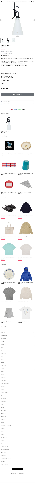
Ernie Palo (2, 389)
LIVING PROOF (3, 401)
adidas (2, 347)
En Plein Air (3, 386)
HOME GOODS (3, 338)
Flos (1, 395)
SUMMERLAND (3, 455)
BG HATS (2, 359)
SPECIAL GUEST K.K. (4, 446)
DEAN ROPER (3, 377)
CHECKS (2, 368)
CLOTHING (3, 332)
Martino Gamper (3, 410)
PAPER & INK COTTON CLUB (6, 425)
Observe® (2, 422)
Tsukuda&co (3, 461)
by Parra (2, 362)
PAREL (2, 431)
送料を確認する (10, 51)
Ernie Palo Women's (4, 392)
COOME (2, 371)
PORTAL (2, 434)
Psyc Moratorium (4, 437)
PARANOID (2, 428)
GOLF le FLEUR (3, 398)
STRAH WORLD (3, 452)
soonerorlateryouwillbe (5, 449)
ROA (1, 443)
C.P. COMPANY (3, 365)
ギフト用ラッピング (4, 88)
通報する (33, 97)
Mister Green (3, 413)
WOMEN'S (2, 341)
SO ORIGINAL (3, 344)
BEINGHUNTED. (3, 353)
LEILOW (2, 404)
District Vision (3, 380)
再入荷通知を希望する (17, 94)
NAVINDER (2, 419)
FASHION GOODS (4, 335)
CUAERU (2, 374)
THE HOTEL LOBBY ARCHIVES (6, 458)
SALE (2, 329)
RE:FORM (2, 440)
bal (1, 350)
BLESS (2, 356)
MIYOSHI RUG (3, 416)
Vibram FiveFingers (4, 464)
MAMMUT (2, 407)
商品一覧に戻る (17, 469)
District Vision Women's (5, 383)
